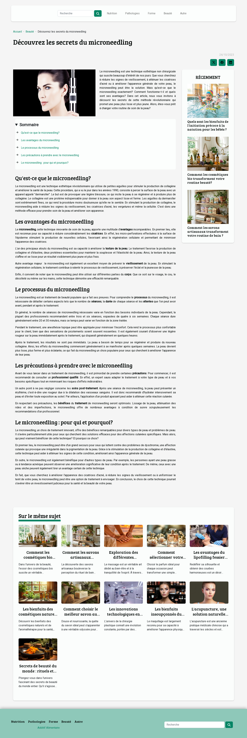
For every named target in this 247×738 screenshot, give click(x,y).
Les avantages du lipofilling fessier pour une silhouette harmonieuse (209, 559)
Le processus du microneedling (40, 147)
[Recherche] (75, 13)
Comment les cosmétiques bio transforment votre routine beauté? (207, 178)
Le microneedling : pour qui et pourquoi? (45, 162)
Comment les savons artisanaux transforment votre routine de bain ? (207, 231)
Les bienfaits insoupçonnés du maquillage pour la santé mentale (166, 616)
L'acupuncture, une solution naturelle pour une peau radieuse (209, 616)
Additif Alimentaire (49, 727)
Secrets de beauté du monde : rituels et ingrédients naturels (38, 671)
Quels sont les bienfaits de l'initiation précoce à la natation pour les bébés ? (207, 125)
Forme (151, 13)
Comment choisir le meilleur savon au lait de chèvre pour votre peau (80, 616)
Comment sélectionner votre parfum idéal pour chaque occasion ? (166, 559)
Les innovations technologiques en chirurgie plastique (123, 614)
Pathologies (132, 13)
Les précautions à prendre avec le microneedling (50, 155)
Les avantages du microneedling (40, 140)
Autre (183, 13)
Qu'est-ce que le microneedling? (40, 132)
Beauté (168, 13)
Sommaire (29, 124)
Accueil (17, 31)
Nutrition (112, 13)
